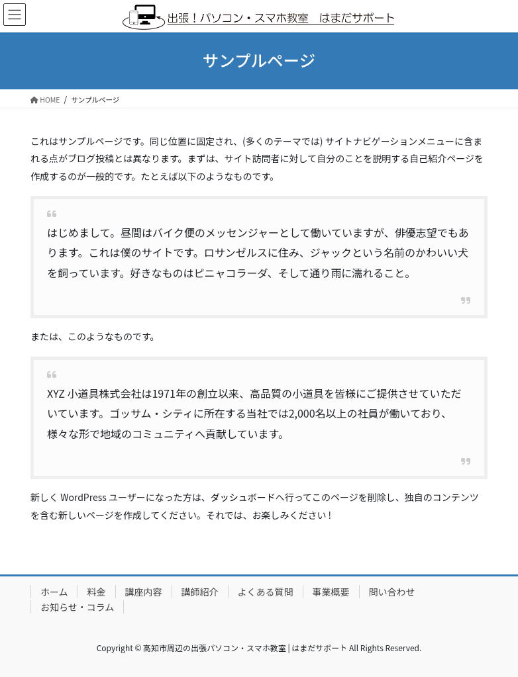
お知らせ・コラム (77, 606)
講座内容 (143, 591)
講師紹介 (200, 591)
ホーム (54, 591)
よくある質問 (265, 591)
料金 (96, 591)
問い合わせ (392, 591)
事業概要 (331, 591)
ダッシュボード (243, 497)
